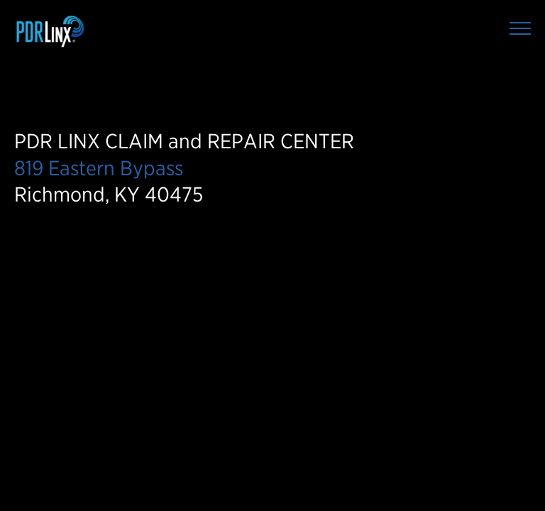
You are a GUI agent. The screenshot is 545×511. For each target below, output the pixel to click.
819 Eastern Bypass (98, 167)
